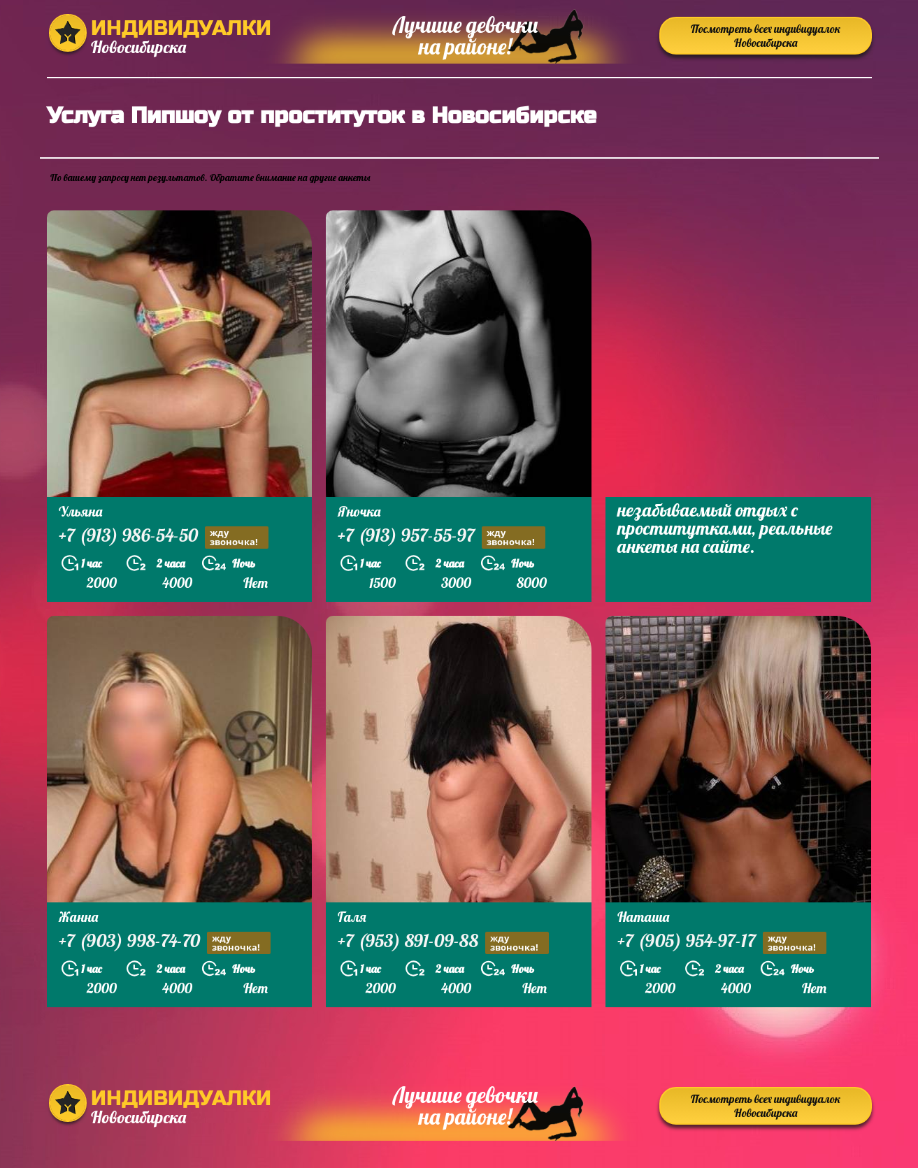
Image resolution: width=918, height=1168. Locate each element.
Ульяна (80, 511)
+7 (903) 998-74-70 (165, 942)
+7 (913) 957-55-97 (441, 537)
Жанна (78, 916)
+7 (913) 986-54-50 (163, 537)
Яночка (359, 511)
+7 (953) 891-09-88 (443, 942)
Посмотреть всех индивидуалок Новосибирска (765, 36)
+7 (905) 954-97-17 (721, 942)
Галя (352, 916)
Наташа (643, 916)
